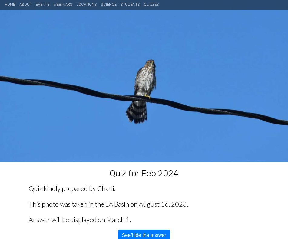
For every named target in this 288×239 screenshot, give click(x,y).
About (25, 4)
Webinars (63, 4)
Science (109, 4)
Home (10, 4)
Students (130, 4)
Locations (86, 4)
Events (43, 4)
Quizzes (151, 4)
